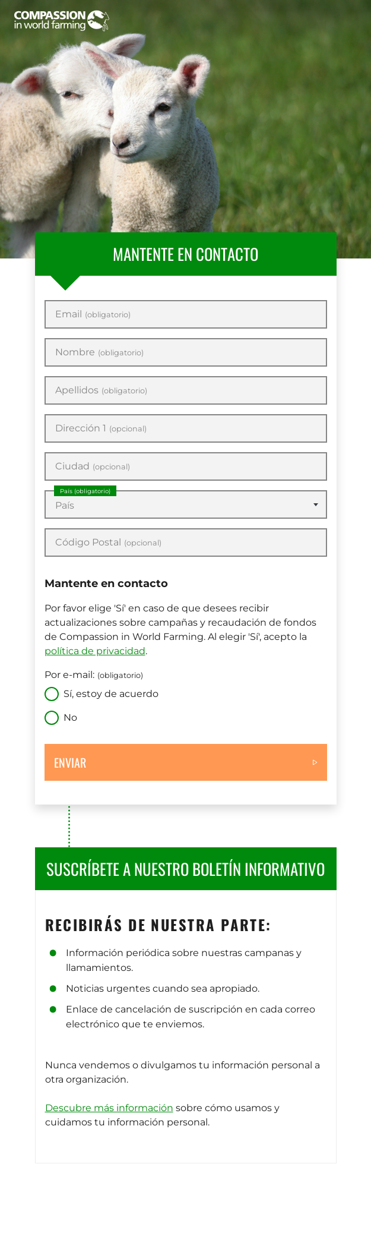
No (70, 717)
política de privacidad (95, 651)
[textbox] (186, 505)
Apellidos (101, 390)
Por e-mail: (94, 674)
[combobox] (186, 504)
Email (93, 314)
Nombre (99, 352)
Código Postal (108, 542)
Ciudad (92, 466)
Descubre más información (109, 1108)
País (85, 491)
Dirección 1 (101, 428)
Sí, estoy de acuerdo (111, 693)
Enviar (70, 762)
